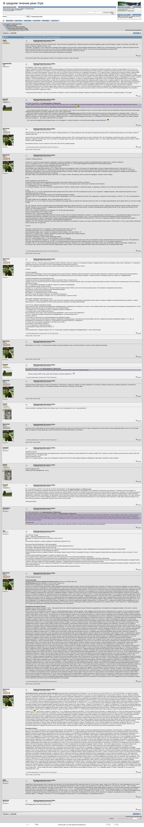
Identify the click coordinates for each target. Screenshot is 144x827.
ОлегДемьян (6, 508)
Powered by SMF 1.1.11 (63, 824)
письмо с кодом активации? (16, 9)
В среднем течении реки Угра (13, 24)
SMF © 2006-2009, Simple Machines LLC (77, 824)
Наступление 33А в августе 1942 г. (18, 28)
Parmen (130, 17)
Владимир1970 (7, 63)
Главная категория (11, 25)
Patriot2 (5, 404)
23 (11, 33)
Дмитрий (5, 99)
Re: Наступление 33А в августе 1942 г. (44, 780)
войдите (22, 8)
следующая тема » (138, 30)
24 (13, 33)
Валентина (6, 800)
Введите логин (131, 10)
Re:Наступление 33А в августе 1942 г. (44, 40)
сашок (4, 40)
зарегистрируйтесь (30, 8)
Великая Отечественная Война (16, 27)
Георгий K (6, 447)
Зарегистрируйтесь (122, 10)
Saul (4, 530)
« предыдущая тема (129, 30)
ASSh (4, 780)
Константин (6, 128)
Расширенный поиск (36, 16)
